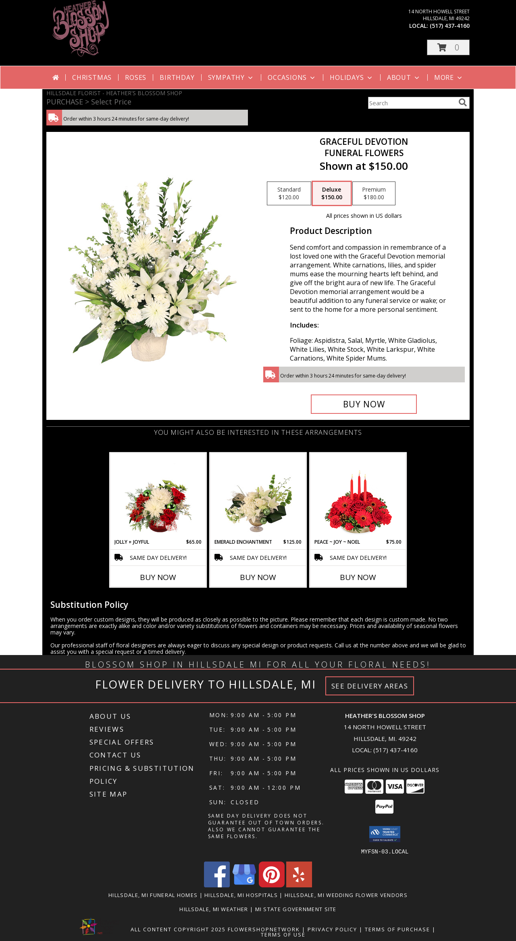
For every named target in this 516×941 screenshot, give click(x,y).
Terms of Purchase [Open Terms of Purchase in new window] (397, 929)
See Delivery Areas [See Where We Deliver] (369, 686)
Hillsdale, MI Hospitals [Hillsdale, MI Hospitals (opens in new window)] (241, 894)
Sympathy (231, 77)
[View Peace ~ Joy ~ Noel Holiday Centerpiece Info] (358, 495)
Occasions (292, 77)
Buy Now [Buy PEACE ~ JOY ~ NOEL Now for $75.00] (358, 577)
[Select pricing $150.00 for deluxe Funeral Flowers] (332, 193)
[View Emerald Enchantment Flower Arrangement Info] (258, 495)
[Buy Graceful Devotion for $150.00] (364, 404)
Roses (135, 77)
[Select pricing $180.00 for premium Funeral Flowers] (374, 193)
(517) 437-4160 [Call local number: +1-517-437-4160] (450, 25)
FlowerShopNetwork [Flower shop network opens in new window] (264, 929)
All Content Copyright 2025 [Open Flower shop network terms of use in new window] (178, 929)
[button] (448, 47)
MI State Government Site (296, 908)
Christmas (92, 77)
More (449, 77)
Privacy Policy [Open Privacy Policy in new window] (332, 929)
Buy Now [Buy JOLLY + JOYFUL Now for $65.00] (158, 577)
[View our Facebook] (217, 885)
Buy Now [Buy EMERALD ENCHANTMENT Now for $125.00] (258, 577)
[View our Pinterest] (272, 885)
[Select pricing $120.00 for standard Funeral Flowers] (289, 193)
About (404, 77)
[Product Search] (411, 102)
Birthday (177, 77)
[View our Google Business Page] (244, 885)
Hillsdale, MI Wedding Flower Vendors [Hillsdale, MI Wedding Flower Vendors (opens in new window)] (346, 894)
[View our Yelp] (299, 885)
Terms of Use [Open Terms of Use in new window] (283, 934)
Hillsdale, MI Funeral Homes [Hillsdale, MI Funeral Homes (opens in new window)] (153, 894)
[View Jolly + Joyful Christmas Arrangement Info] (158, 495)
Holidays (351, 77)
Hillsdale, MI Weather (213, 908)
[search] (462, 102)
